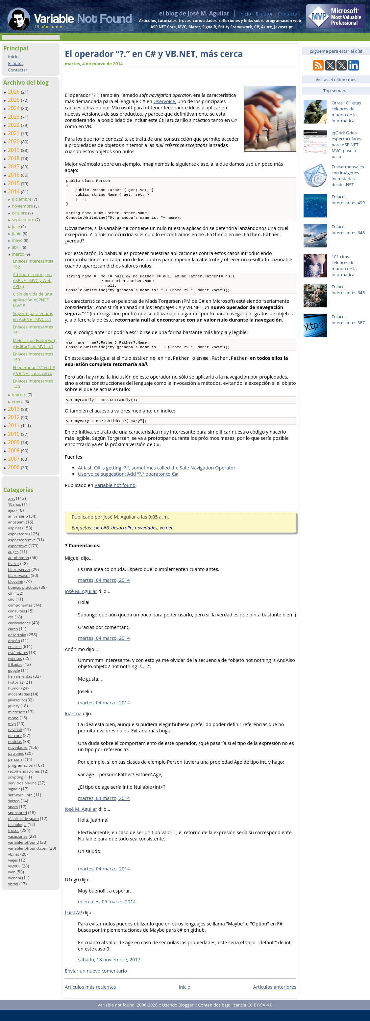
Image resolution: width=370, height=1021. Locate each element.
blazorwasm (19, 575)
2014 (14, 191)
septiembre (24, 219)
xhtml (13, 883)
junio (17, 233)
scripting (15, 777)
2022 (14, 124)
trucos (13, 830)
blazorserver (19, 569)
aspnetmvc (17, 545)
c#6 (11, 599)
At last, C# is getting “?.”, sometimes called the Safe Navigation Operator (156, 479)
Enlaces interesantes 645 (348, 290)
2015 (14, 183)
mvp (12, 723)
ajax (11, 510)
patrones (16, 753)
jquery (13, 705)
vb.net (13, 854)
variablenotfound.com (27, 848)
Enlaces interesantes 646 (348, 230)
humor (14, 688)
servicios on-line (22, 782)
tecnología (17, 824)
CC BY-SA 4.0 (259, 1016)
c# (10, 593)
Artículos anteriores (274, 998)
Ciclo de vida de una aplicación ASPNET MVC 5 (32, 300)
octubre (20, 213)
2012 (14, 417)
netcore (15, 735)
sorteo (13, 800)
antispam (16, 522)
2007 (14, 458)
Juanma (73, 725)
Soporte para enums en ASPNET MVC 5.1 (33, 316)
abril (17, 247)
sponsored (17, 812)
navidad (15, 729)
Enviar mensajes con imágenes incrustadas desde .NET (348, 175)
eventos (15, 658)
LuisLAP (73, 924)
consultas (16, 611)
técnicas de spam (23, 818)
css (10, 616)
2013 (14, 408)
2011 (14, 425)
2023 (14, 116)
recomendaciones (24, 771)
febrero (20, 394)
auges (13, 551)
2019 (14, 150)
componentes (20, 605)
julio (16, 226)
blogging (15, 581)
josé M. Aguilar (81, 602)
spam (13, 806)
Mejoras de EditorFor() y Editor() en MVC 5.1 (35, 343)
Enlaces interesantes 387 (348, 320)
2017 (14, 166)
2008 (14, 450)
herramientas (20, 676)
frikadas (15, 664)
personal (16, 759)
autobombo (18, 557)
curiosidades (19, 622)
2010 (14, 434)
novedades (17, 747)
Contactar (288, 14)
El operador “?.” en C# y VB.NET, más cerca (34, 370)
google (14, 670)
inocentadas (19, 694)
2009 (14, 442)
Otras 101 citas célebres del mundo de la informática (346, 112)
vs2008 (14, 866)
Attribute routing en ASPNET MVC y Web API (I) (32, 280)
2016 (14, 174)
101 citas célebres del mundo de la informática (344, 265)
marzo (18, 254)
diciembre (22, 199)
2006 (14, 467)
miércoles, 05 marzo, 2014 (107, 913)
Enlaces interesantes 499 (348, 200)
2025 (14, 99)
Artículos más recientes (90, 998)
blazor (13, 563)
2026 (14, 91)
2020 (14, 141)
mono (13, 717)
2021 (14, 133)
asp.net (14, 527)
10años (14, 504)
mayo (18, 240)
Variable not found (115, 496)
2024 (14, 108)
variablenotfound (23, 842)
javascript (16, 699)
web (11, 871)
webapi (14, 877)
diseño (14, 640)
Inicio (245, 14)
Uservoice (164, 101)
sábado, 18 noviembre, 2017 (109, 971)
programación (20, 765)
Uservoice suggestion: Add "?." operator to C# (128, 485)
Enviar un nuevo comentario (96, 982)
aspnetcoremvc (21, 539)
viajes (13, 860)
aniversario (18, 516)
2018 (14, 158)
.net (11, 498)
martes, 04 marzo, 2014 (104, 591)
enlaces (14, 646)
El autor (264, 14)
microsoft (16, 711)
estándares (18, 652)
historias (15, 682)
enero (18, 401)
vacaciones (17, 836)
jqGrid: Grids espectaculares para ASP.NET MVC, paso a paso (346, 144)
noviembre (23, 206)
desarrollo (17, 634)
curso (13, 628)
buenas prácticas (23, 587)
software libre (20, 794)
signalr (14, 788)
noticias (15, 741)
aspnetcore (18, 533)
